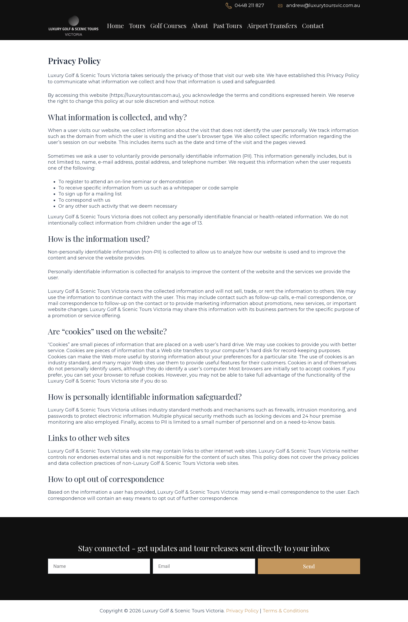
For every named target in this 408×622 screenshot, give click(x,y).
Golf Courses (168, 25)
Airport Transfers (272, 25)
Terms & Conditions (286, 611)
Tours (137, 25)
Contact (313, 25)
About (200, 25)
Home (115, 25)
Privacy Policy (242, 611)
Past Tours (227, 25)
